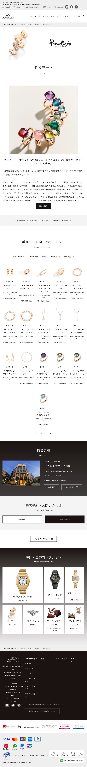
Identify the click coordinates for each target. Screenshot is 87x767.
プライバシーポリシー (20, 756)
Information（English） (33, 7)
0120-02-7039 (15, 698)
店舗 (52, 16)
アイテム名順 (33, 256)
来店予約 (22, 519)
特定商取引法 (34, 756)
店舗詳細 (51, 487)
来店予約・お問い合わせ (62, 220)
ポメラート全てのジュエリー (26, 220)
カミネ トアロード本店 (57, 466)
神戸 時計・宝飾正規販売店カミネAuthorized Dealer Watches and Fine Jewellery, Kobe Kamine (21, 3)
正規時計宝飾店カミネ (9, 25)
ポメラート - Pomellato (42, 25)
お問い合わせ (65, 519)
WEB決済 (6, 7)
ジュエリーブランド (25, 25)
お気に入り (18, 7)
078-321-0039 (54, 475)
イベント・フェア (64, 16)
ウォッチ (32, 16)
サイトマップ (45, 756)
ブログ (77, 16)
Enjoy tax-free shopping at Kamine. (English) (44, 704)
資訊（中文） (47, 7)
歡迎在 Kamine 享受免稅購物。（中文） (42, 711)
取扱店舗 (45, 220)
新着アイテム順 (18, 256)
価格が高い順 (55, 256)
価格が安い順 (69, 256)
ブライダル (29, 673)
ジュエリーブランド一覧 (43, 539)
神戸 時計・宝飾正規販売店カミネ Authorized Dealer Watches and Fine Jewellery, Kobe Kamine (12, 672)
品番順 (44, 256)
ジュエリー (43, 16)
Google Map (71, 487)
